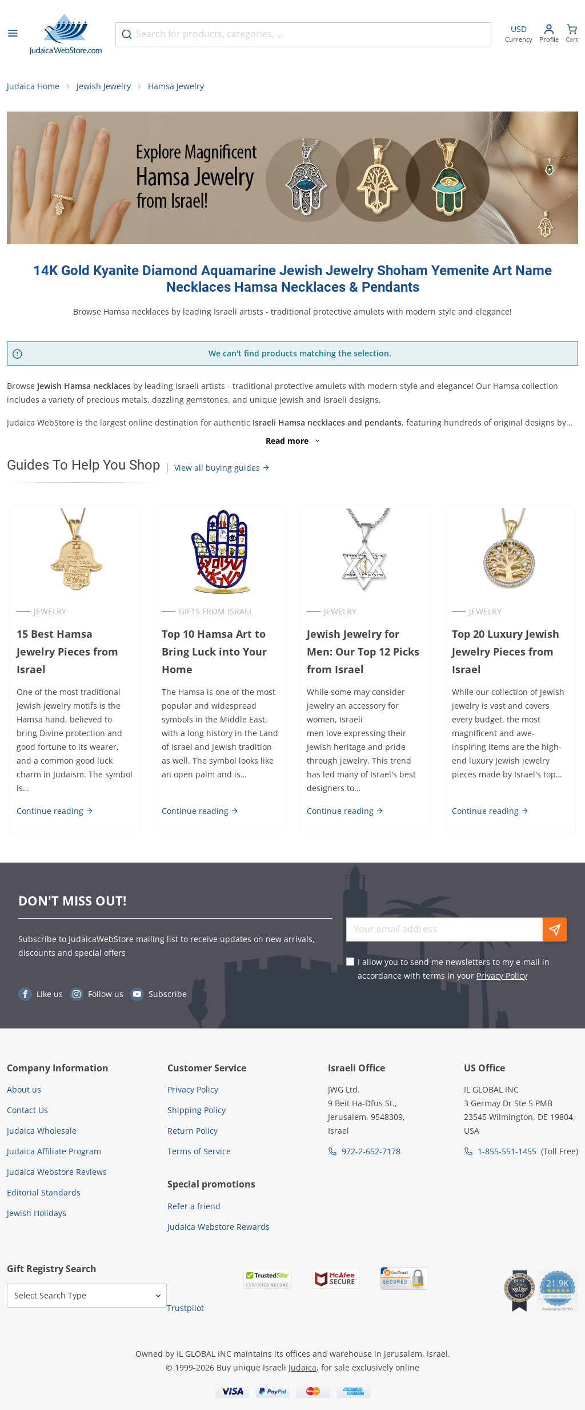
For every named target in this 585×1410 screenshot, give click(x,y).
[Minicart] (572, 34)
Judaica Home (33, 89)
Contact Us (27, 1110)
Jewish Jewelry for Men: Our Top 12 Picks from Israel (363, 654)
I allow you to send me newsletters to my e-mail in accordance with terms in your (454, 968)
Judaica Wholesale (42, 1130)
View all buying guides (222, 469)
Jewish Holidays (36, 1213)
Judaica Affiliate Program (54, 1151)
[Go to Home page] (66, 34)
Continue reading (52, 813)
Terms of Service (199, 1151)
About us (24, 1089)
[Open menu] (12, 34)
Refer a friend (194, 1206)
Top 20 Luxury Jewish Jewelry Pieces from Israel (506, 654)
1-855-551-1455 (507, 1151)
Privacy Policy (501, 975)
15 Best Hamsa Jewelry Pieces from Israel (72, 645)
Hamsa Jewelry (176, 89)
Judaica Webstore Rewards (218, 1226)
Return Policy (192, 1130)
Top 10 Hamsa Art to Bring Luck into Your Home (213, 654)
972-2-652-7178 (371, 1151)
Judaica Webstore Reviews (57, 1171)
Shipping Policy (196, 1110)
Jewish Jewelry (104, 89)
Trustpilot (185, 1307)
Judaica (302, 1367)
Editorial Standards (44, 1192)
